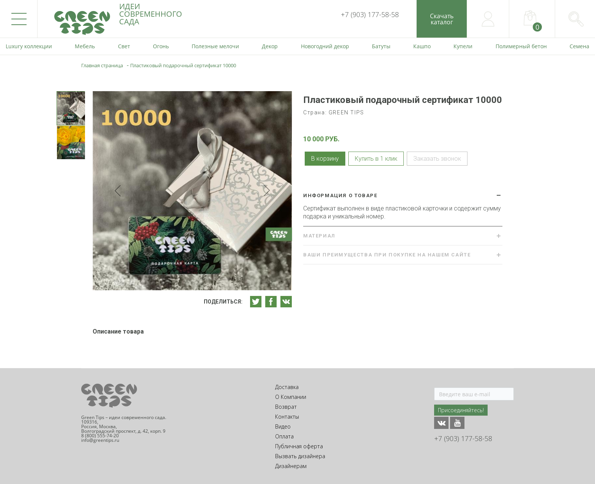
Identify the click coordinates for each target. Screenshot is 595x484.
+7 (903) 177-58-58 (370, 14)
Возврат (286, 406)
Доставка (287, 387)
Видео (283, 426)
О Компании (290, 396)
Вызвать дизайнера (300, 456)
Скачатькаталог (441, 19)
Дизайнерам (291, 466)
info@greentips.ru (100, 440)
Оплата (284, 436)
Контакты (287, 416)
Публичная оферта (299, 446)
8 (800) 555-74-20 (100, 435)
